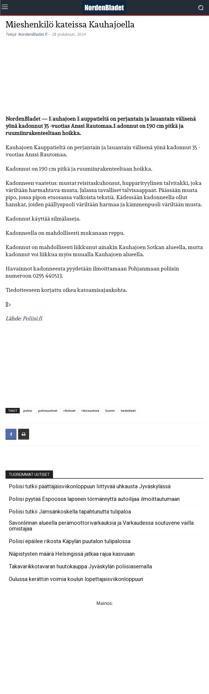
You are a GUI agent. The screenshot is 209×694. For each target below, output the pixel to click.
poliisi (27, 410)
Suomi (110, 410)
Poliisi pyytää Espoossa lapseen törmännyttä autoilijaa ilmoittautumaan (94, 499)
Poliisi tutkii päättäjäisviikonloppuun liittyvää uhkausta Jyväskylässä (90, 486)
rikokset (69, 410)
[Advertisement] (104, 75)
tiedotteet (128, 410)
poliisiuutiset (47, 410)
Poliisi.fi (32, 318)
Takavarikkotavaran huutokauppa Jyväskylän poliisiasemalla (80, 566)
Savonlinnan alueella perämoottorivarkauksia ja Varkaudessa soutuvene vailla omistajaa (101, 526)
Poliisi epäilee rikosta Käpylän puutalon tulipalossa (69, 541)
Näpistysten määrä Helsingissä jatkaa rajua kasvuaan (72, 554)
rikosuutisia (90, 410)
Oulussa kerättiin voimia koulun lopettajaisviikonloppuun (76, 579)
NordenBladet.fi (32, 34)
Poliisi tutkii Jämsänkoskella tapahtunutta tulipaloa (70, 512)
